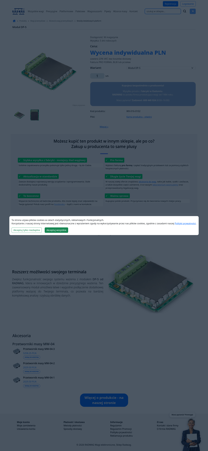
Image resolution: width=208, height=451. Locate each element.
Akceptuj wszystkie (56, 230)
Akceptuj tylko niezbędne (26, 230)
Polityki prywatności (185, 223)
